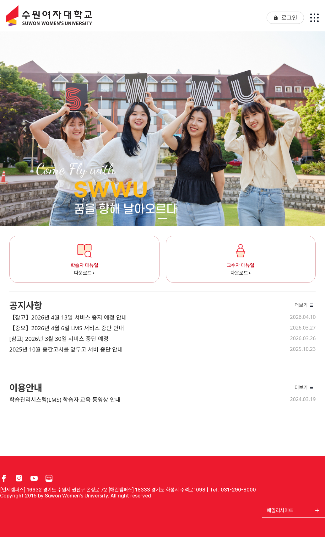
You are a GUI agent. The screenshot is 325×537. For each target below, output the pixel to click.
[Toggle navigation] (314, 17)
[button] (24, 128)
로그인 (289, 17)
